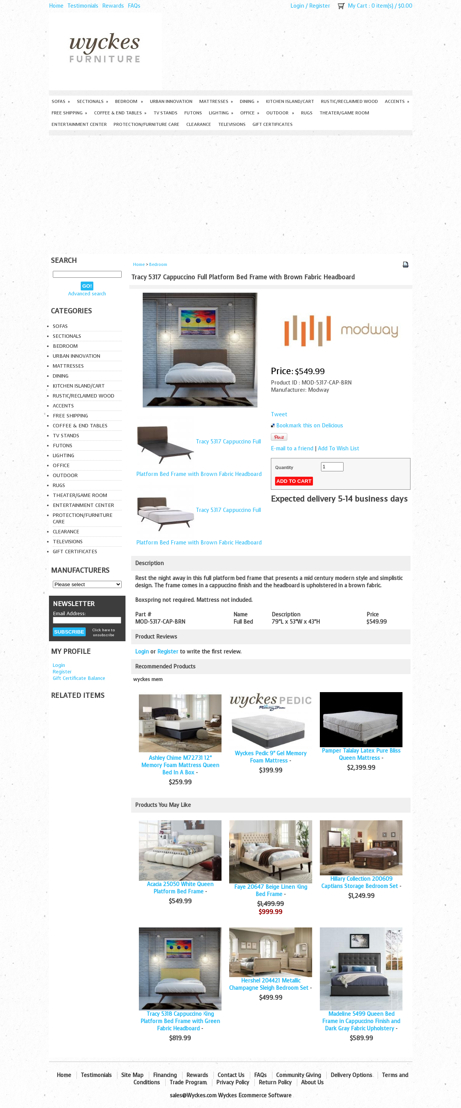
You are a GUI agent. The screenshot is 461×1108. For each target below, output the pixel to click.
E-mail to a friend (292, 448)
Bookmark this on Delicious (309, 425)
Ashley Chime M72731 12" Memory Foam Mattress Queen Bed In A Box (180, 765)
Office (249, 113)
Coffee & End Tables (120, 113)
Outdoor (280, 113)
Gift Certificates (272, 124)
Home (56, 6)
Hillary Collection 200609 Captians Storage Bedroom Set (359, 882)
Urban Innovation (171, 101)
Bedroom (129, 101)
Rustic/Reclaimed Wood (349, 101)
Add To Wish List (338, 448)
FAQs (134, 6)
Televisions (232, 124)
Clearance (198, 124)
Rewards (113, 6)
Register (319, 6)
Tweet (279, 414)
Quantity (284, 467)
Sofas (61, 101)
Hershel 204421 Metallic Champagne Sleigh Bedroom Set (268, 984)
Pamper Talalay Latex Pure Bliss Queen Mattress (361, 754)
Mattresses (216, 101)
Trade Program (188, 1082)
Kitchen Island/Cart (290, 101)
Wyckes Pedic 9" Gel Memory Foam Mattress (270, 757)
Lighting (221, 113)
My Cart (357, 6)
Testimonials (82, 6)
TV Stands (165, 113)
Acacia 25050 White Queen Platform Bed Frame (180, 888)
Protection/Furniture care (146, 124)
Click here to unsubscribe (103, 632)
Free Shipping (69, 113)
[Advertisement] (230, 192)
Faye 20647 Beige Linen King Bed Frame (270, 890)
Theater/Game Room (344, 113)
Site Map (132, 1075)
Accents (397, 101)
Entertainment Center (79, 124)
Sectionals (92, 101)
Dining (249, 101)
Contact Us (231, 1075)
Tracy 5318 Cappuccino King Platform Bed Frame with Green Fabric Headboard (180, 1021)
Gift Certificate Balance (79, 678)
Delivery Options (351, 1075)
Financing (165, 1075)
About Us (312, 1082)
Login (297, 6)
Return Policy (275, 1082)
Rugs (307, 113)
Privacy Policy (232, 1082)
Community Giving (298, 1075)
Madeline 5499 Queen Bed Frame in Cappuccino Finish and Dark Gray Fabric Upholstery (361, 1021)
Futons (193, 113)
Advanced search (87, 293)
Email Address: (69, 613)
